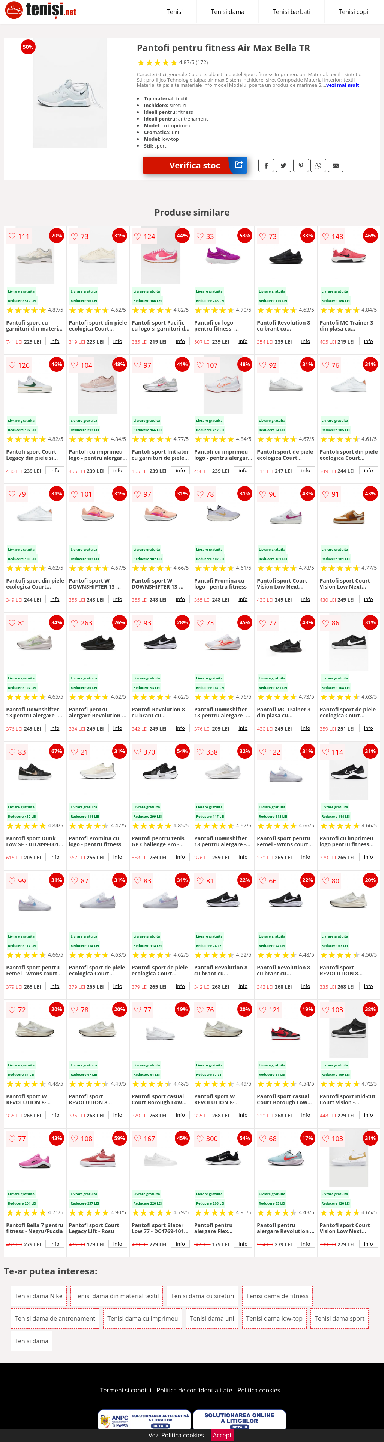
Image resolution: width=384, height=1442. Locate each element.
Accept (222, 1435)
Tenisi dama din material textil (117, 1296)
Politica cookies (259, 1390)
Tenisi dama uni (212, 1318)
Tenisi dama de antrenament (55, 1318)
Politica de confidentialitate (194, 1390)
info (54, 341)
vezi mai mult (342, 85)
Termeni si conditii (126, 1390)
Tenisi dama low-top (274, 1318)
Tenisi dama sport (339, 1318)
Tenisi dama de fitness (277, 1296)
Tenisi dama (227, 12)
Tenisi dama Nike (38, 1296)
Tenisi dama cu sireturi (202, 1296)
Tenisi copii (354, 12)
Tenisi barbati (291, 12)
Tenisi (174, 12)
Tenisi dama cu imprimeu (142, 1318)
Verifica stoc (208, 165)
